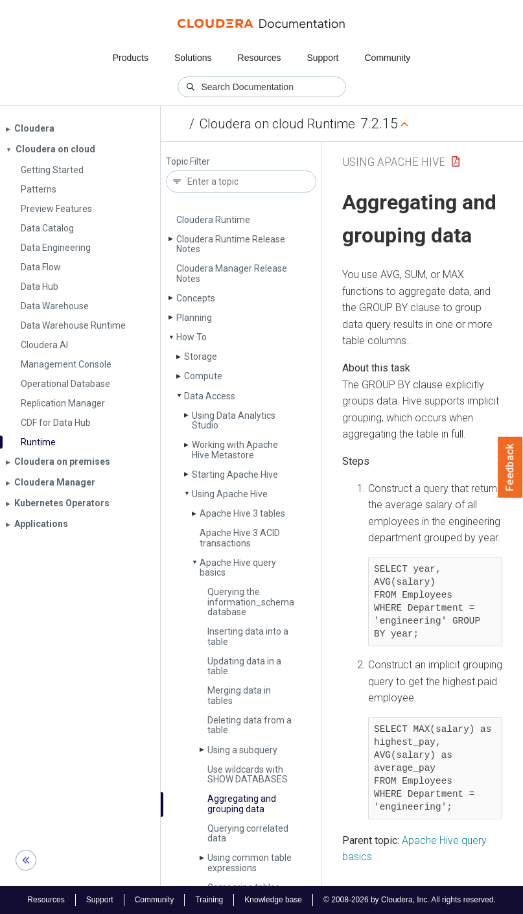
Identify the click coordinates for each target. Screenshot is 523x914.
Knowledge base (273, 899)
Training (209, 899)
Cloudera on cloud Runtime (277, 124)
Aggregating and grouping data (241, 803)
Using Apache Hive (230, 494)
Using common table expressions (249, 862)
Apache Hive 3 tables (242, 513)
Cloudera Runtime (213, 220)
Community (388, 58)
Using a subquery (242, 750)
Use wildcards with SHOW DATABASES (247, 774)
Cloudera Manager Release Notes (231, 273)
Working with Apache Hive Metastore (235, 449)
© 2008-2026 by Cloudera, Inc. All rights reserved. (409, 899)
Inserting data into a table (247, 636)
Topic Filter (188, 162)
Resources (259, 58)
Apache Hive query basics (238, 567)
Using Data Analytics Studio (233, 420)
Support (322, 58)
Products (130, 58)
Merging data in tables (239, 695)
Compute (203, 376)
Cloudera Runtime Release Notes (230, 244)
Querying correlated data (247, 833)
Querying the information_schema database (250, 602)
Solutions (193, 58)
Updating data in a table (244, 666)
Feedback (510, 467)
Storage (200, 356)
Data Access (209, 396)
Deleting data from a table (249, 725)
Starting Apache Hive (235, 474)
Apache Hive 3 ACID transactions (240, 538)
